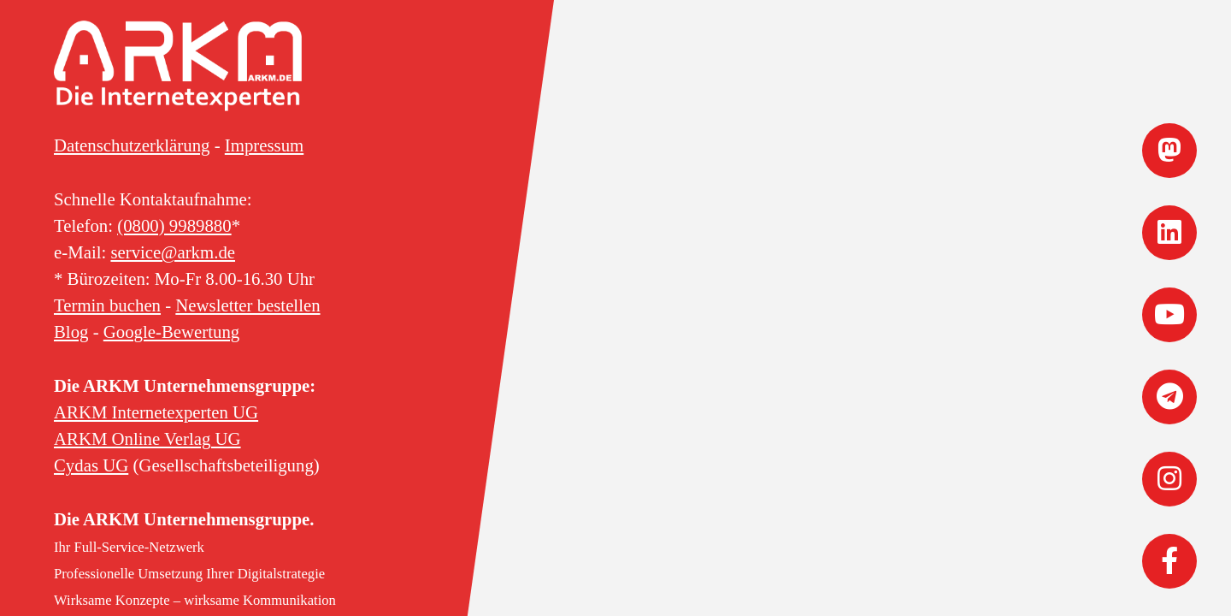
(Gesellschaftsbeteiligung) (187, 465)
